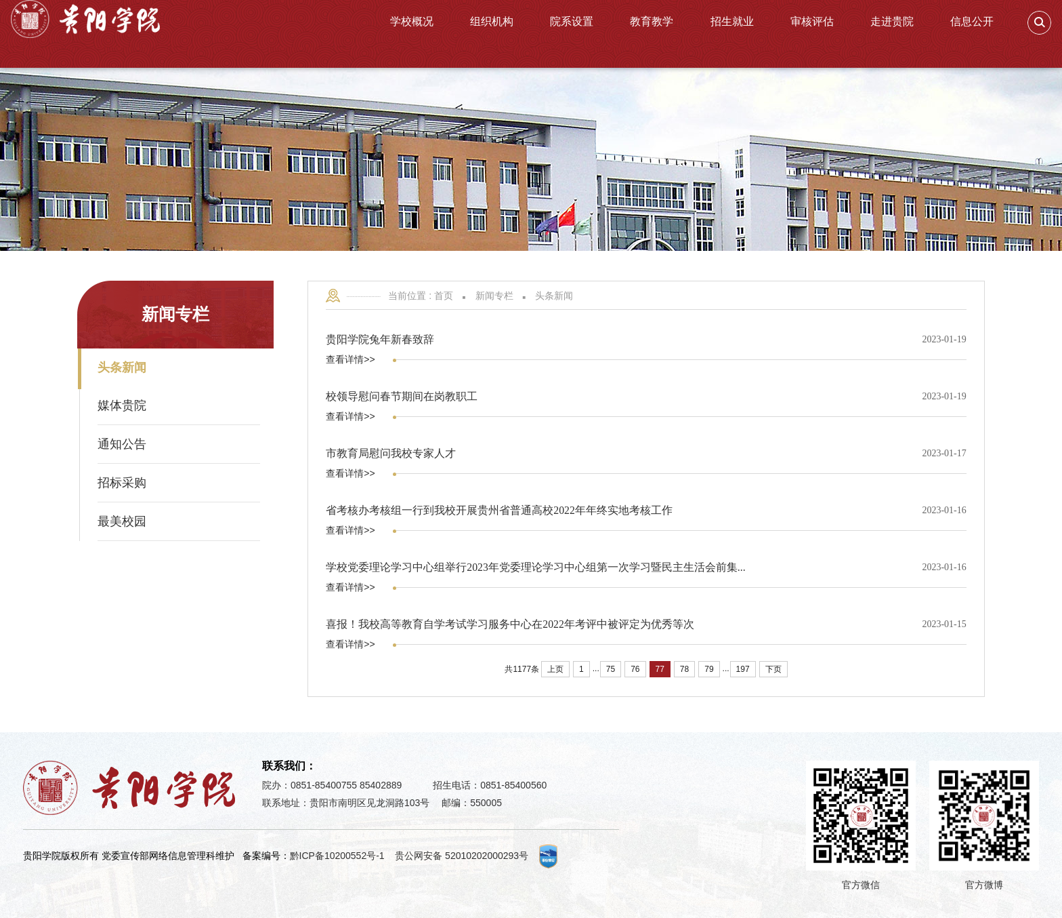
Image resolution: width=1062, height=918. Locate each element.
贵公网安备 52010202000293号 (461, 855)
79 (708, 669)
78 (684, 669)
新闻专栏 (494, 295)
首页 (443, 295)
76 (635, 669)
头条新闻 (554, 295)
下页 (773, 669)
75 (610, 669)
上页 (555, 669)
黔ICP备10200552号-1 (337, 855)
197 (743, 669)
